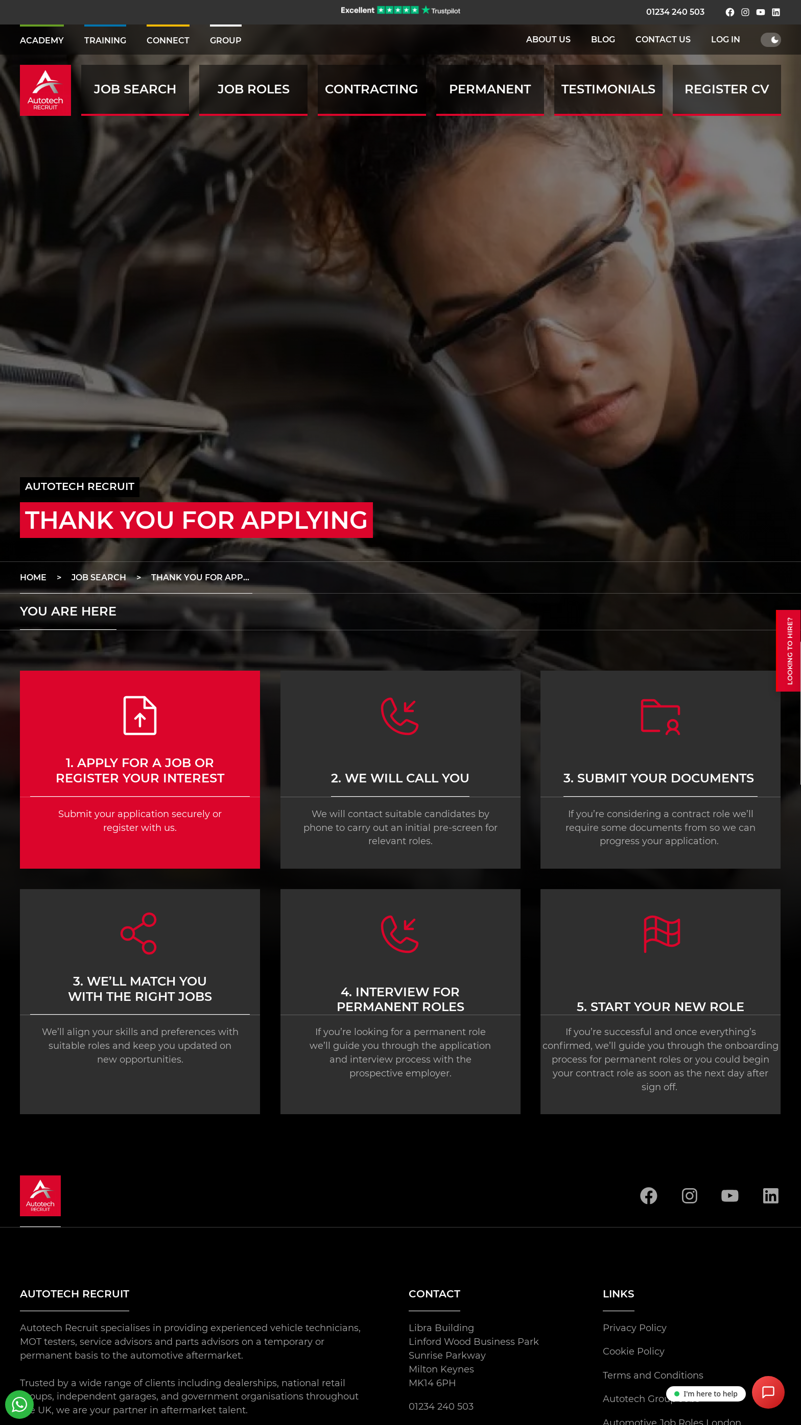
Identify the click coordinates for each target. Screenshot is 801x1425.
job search (99, 577)
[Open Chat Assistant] (768, 1392)
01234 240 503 (675, 12)
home (33, 577)
